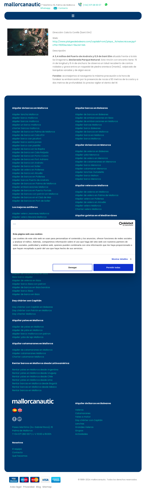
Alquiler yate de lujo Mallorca (27, 337)
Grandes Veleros (84, 427)
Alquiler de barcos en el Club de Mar (31, 197)
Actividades (81, 434)
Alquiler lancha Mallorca (25, 114)
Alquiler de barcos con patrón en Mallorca (35, 193)
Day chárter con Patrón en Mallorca (32, 310)
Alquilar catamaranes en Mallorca (32, 343)
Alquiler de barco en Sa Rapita (28, 149)
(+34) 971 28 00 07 (92, 5)
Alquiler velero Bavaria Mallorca (29, 217)
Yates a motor (83, 416)
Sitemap (47, 486)
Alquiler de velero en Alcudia (90, 202)
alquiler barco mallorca (25, 117)
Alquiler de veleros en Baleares (92, 151)
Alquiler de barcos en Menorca (93, 145)
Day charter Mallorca (24, 313)
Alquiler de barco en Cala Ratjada (30, 152)
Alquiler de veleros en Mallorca (92, 191)
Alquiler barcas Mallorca (88, 124)
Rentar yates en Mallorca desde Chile (32, 376)
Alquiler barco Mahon (86, 175)
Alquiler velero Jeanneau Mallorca (30, 213)
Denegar (72, 267)
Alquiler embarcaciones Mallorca (30, 187)
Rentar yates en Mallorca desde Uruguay (34, 373)
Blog (38, 486)
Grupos (79, 430)
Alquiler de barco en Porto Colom (30, 155)
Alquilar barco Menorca (88, 179)
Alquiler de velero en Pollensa (28, 169)
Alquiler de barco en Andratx (27, 162)
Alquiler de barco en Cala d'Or (28, 135)
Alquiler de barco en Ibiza (26, 294)
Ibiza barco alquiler (22, 277)
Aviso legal (15, 486)
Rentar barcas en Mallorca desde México (34, 386)
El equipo (17, 449)
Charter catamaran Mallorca (28, 356)
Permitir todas (113, 267)
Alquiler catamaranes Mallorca (29, 353)
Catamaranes (82, 413)
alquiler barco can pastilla (26, 145)
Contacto (63, 8)
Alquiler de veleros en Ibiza (26, 280)
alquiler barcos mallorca (25, 121)
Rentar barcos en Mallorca (26, 390)
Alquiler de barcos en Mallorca (30, 108)
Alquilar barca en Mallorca (89, 135)
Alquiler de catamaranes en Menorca (95, 161)
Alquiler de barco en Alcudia (27, 173)
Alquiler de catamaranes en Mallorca (32, 349)
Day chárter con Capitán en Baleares (32, 307)
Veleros (79, 409)
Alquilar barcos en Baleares (91, 108)
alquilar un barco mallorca (26, 124)
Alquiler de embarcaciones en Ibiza (94, 117)
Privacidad (28, 486)
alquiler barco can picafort (26, 138)
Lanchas (79, 423)
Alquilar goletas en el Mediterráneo (96, 215)
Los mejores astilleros (25, 207)
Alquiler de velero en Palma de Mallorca (96, 195)
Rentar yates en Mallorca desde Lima (32, 380)
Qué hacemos (19, 455)
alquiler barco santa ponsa (26, 142)
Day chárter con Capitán (26, 300)
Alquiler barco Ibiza (22, 290)
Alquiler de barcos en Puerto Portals (31, 190)
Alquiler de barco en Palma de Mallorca (33, 131)
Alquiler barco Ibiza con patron (29, 283)
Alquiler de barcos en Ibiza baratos (31, 287)
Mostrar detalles (120, 259)
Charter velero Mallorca (88, 209)
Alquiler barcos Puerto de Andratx (30, 180)
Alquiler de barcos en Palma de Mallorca (34, 183)
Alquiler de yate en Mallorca (27, 330)
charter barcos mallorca (25, 128)
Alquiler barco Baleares (88, 128)
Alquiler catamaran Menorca (91, 168)
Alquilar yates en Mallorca (27, 320)
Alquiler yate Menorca (87, 154)
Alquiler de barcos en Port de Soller (31, 200)
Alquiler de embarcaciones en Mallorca (96, 121)
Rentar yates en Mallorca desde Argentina (35, 369)
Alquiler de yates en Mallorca (28, 326)
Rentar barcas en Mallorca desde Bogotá (34, 383)
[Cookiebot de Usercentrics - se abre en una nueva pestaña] (121, 224)
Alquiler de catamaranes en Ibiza (30, 273)
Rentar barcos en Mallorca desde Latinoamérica (40, 363)
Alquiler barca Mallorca (88, 138)
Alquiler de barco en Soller (26, 166)
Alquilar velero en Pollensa (89, 198)
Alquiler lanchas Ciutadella (89, 172)
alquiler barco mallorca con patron (31, 333)
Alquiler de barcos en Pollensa (28, 176)
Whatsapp (45, 8)
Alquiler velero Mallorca (88, 205)
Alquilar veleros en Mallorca (91, 185)
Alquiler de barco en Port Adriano (30, 159)
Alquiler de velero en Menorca (91, 158)
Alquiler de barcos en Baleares (91, 114)
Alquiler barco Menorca (88, 165)
